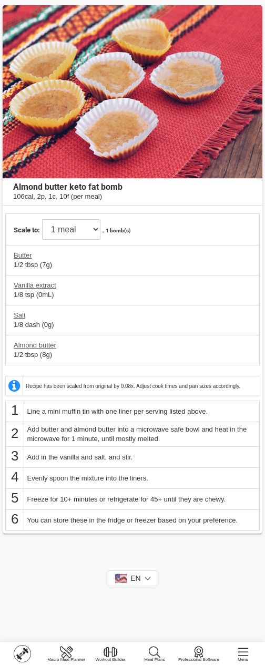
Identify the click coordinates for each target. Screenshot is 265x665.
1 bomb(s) (118, 230)
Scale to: (27, 230)
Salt (19, 315)
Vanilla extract (35, 285)
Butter (23, 255)
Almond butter (35, 345)
